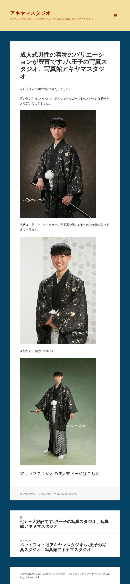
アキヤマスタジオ (30, 13)
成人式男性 (71, 493)
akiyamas (46, 493)
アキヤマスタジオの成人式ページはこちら (60, 473)
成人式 (60, 493)
